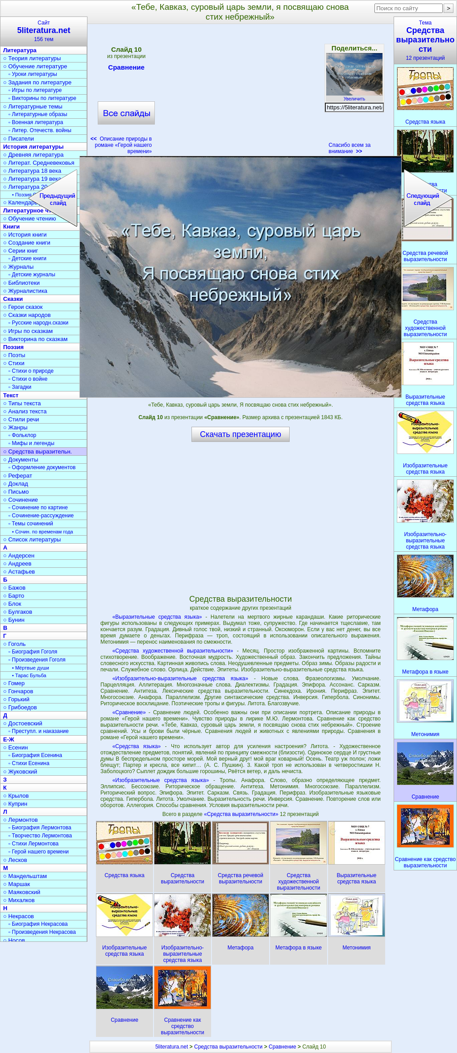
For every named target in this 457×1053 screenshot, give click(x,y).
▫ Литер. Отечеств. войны (39, 130)
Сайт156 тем (43, 31)
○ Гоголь (14, 644)
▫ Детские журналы (31, 274)
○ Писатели (18, 138)
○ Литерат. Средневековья (39, 162)
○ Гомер (14, 683)
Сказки (13, 299)
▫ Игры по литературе (35, 90)
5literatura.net (171, 1047)
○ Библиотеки (21, 282)
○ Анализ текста (24, 411)
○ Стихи (14, 363)
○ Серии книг (20, 250)
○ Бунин (14, 619)
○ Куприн (15, 803)
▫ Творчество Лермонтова (40, 835)
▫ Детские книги (27, 258)
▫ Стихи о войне (27, 379)
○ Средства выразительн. (37, 451)
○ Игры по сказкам (28, 331)
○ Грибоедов (20, 707)
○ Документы (20, 459)
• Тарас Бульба (29, 675)
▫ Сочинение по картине (38, 507)
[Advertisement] (240, 91)
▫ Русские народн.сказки (38, 323)
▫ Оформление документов (41, 467)
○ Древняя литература (33, 154)
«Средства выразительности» (242, 814)
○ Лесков (15, 860)
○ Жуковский (20, 771)
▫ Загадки (19, 387)
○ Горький (16, 699)
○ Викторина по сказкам (35, 339)
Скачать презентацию (240, 434)
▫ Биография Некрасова (38, 924)
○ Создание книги (26, 242)
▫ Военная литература (35, 122)
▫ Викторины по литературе (42, 98)
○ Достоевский (22, 723)
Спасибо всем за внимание (349, 148)
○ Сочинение (20, 499)
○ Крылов (16, 795)
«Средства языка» (136, 746)
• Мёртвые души (30, 667)
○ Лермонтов (20, 819)
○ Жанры (15, 427)
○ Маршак (16, 884)
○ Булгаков (17, 611)
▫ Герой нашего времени (38, 852)
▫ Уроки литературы (32, 74)
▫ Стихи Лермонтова (33, 844)
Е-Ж (8, 739)
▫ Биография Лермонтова (39, 827)
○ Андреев (17, 563)
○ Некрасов (18, 916)
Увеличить (354, 96)
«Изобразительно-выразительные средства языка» (180, 678)
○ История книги (25, 234)
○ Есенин (15, 747)
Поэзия (13, 347)
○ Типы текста (22, 403)
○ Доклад (15, 483)
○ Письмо (16, 491)
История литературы (33, 146)
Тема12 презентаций (425, 40)
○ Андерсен (18, 555)
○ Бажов (14, 587)
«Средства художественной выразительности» (172, 651)
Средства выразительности (228, 1047)
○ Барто (13, 595)
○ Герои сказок (23, 307)
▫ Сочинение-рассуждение (41, 515)
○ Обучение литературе (35, 66)
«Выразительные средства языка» (157, 617)
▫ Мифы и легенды (31, 443)
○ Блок (12, 603)
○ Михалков (19, 900)
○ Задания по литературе (37, 82)
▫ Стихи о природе (31, 371)
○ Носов (14, 940)
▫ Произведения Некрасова (42, 932)
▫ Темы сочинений (30, 523)
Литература (20, 50)
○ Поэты (14, 355)
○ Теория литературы (32, 58)
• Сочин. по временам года (42, 531)
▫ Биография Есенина (35, 755)
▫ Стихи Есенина (29, 763)
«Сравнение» (129, 712)
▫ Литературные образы (37, 114)
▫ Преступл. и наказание (38, 731)
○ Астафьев (19, 571)
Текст (10, 395)
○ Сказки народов (27, 315)
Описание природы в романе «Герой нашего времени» (121, 145)
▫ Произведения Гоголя (37, 660)
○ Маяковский (21, 892)
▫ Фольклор (22, 435)
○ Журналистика (25, 290)
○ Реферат (17, 475)
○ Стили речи (21, 419)
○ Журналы (18, 266)
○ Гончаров (18, 691)
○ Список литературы (32, 539)
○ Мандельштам (25, 876)
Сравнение (126, 68)
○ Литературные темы (32, 106)
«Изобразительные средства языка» (160, 780)
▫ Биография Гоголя (32, 652)
